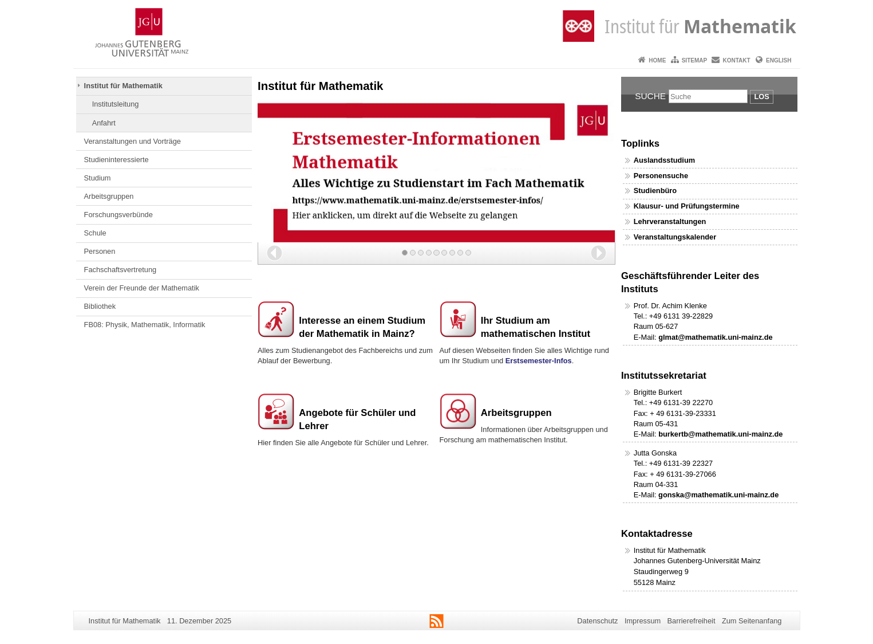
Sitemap (694, 60)
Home (657, 60)
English (778, 60)
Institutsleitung (115, 104)
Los (761, 96)
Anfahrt (104, 123)
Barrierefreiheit (691, 620)
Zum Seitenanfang (752, 620)
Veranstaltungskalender (675, 237)
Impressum (643, 620)
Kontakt (736, 60)
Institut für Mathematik (123, 85)
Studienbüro (655, 190)
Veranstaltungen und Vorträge (132, 141)
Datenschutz (597, 620)
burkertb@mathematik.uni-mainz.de (720, 434)
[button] (274, 253)
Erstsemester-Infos (538, 360)
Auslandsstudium (664, 160)
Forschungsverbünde (118, 214)
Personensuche (661, 175)
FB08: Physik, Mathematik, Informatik (145, 324)
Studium (97, 178)
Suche (650, 96)
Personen (100, 251)
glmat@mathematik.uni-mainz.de (715, 337)
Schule (95, 233)
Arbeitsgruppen (109, 196)
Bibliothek (100, 306)
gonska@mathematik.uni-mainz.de (718, 494)
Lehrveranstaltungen (670, 221)
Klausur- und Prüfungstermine (687, 206)
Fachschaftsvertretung (120, 269)
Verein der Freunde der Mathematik (141, 288)
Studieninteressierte (116, 159)
